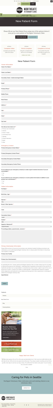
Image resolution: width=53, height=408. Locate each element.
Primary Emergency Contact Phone (10, 153)
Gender (3, 219)
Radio (3, 140)
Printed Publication (6, 138)
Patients (4, 295)
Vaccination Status (6, 215)
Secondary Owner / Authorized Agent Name (12, 78)
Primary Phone (5, 88)
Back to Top (4, 406)
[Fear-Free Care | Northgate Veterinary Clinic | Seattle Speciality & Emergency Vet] (11, 344)
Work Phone (4, 99)
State (3, 116)
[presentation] (9, 278)
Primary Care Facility (6, 254)
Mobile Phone (4, 94)
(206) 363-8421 (36, 1)
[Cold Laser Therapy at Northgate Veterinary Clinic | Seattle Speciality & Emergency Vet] (11, 349)
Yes (2, 173)
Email (3, 83)
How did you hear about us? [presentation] (8, 127)
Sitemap (12, 405)
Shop (33, 3)
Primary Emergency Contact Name (10, 148)
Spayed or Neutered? (7, 224)
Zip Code (4, 121)
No (2, 175)
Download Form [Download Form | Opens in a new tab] (26, 55)
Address (3, 105)
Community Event (6, 134)
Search (8, 405)
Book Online (25, 3)
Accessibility (4, 405)
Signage (3, 136)
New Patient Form (5, 299)
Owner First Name (6, 67)
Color (2, 209)
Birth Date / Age (5, 194)
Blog (4, 303)
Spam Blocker (4, 275)
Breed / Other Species (7, 204)
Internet (3, 130)
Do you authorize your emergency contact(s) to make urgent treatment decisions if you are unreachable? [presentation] (24, 170)
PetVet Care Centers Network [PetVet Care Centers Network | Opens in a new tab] (46, 405)
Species (3, 199)
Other (3, 142)
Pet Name (4, 189)
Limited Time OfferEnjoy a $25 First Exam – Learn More (25, 16)
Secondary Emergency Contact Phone (11, 164)
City (2, 110)
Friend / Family (5, 132)
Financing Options (6, 307)
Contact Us (26, 388)
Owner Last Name (6, 72)
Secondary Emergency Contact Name (10, 159)
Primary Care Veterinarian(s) (8, 259)
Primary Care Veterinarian (7, 128)
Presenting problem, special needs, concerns (13, 229)
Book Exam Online (20, 37)
